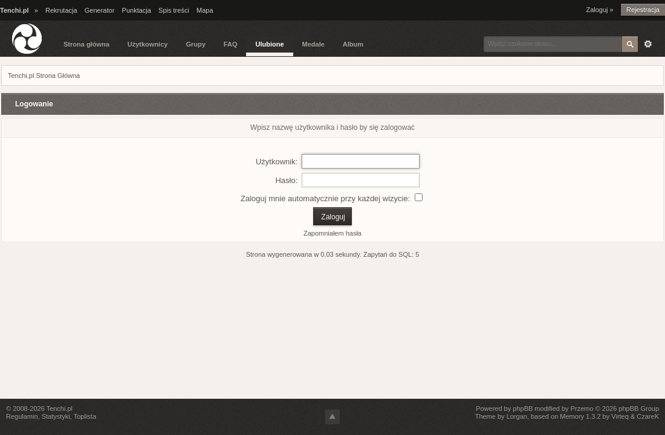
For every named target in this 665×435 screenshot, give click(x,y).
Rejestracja (643, 9)
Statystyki (56, 416)
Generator (100, 10)
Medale (313, 44)
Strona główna (86, 44)
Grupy (195, 44)
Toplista (85, 416)
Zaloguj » (599, 9)
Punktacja (136, 10)
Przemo (582, 408)
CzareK (648, 416)
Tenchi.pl (60, 408)
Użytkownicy (148, 44)
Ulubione (269, 44)
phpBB (523, 408)
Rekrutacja (61, 10)
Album (353, 44)
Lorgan (517, 416)
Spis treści (173, 10)
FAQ (231, 44)
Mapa (204, 10)
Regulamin (22, 416)
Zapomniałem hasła (332, 233)
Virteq (620, 416)
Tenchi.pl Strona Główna (44, 75)
